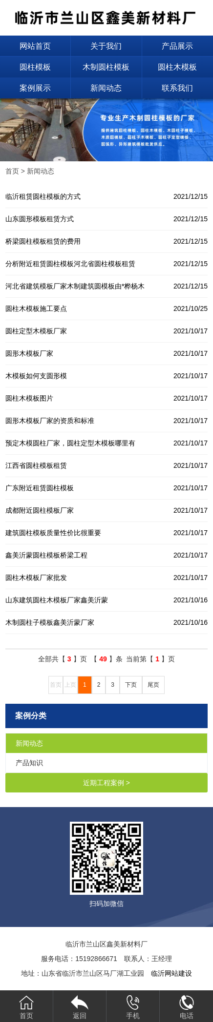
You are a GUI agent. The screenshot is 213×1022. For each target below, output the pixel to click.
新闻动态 (106, 88)
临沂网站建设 (171, 973)
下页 (131, 684)
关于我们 (106, 46)
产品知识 (29, 763)
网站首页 (35, 46)
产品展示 (177, 46)
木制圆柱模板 (106, 67)
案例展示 (35, 88)
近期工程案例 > (106, 783)
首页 (12, 171)
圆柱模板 (35, 67)
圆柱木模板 (177, 67)
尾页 (153, 684)
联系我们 (177, 88)
